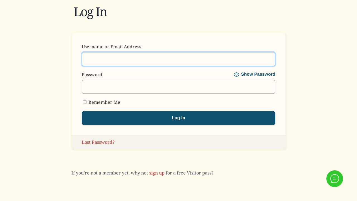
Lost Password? (98, 142)
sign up (157, 173)
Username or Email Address (111, 47)
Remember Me (101, 102)
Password (92, 74)
